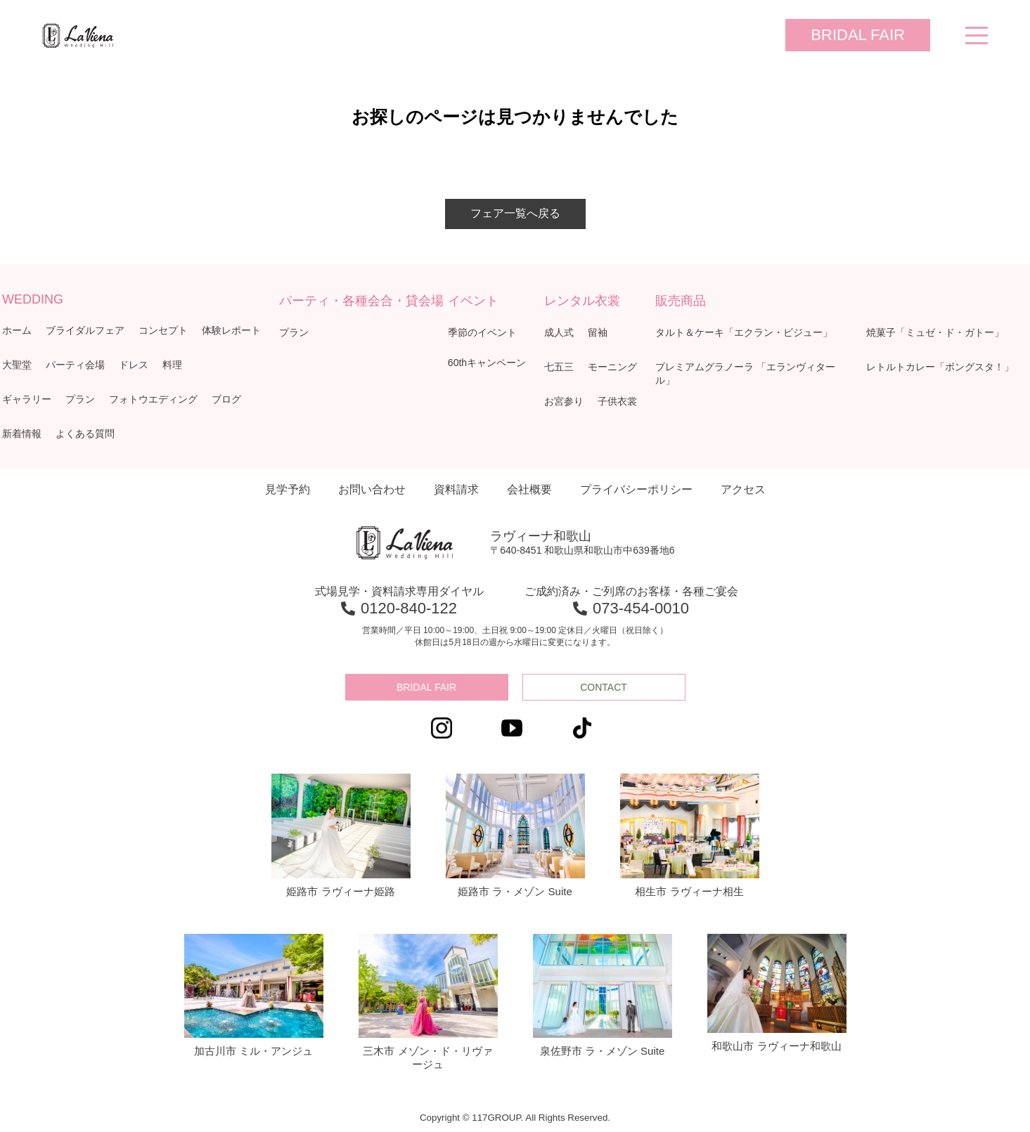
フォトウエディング (153, 399)
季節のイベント (482, 332)
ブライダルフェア (85, 330)
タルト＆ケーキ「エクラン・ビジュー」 (743, 332)
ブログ (226, 399)
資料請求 (456, 489)
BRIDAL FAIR (858, 35)
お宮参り (564, 401)
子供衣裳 (617, 401)
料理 (172, 364)
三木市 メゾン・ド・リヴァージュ (428, 1002)
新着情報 (21, 433)
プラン (80, 399)
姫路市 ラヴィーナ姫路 (341, 835)
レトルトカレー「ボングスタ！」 (940, 366)
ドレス (133, 364)
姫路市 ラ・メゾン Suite (515, 835)
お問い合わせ (372, 489)
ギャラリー (26, 399)
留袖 (597, 332)
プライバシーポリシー (636, 489)
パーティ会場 (75, 364)
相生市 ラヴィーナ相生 (689, 835)
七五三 (559, 366)
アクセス (743, 489)
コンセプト (163, 330)
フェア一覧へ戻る (515, 213)
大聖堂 (17, 364)
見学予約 (287, 489)
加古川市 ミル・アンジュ (253, 996)
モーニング (612, 366)
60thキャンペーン (487, 362)
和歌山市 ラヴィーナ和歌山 (776, 993)
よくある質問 (85, 433)
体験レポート (231, 330)
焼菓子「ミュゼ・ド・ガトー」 (935, 332)
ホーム (17, 330)
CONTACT (603, 687)
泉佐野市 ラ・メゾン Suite (602, 996)
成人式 (559, 332)
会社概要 (529, 489)
